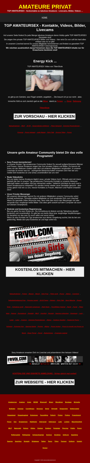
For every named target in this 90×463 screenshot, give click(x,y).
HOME (44, 18)
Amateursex (12, 402)
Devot (40, 333)
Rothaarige (26, 435)
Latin (60, 422)
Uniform (72, 441)
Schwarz (9, 326)
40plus (47, 326)
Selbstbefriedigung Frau (17, 300)
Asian (29, 402)
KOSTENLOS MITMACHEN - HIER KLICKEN (45, 271)
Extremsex (34, 415)
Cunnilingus (30, 409)
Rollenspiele (15, 435)
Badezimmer (48, 333)
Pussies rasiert (32, 300)
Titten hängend (56, 126)
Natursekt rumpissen (32, 307)
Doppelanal (11, 415)
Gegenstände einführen (40, 126)
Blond (38, 294)
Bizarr (51, 402)
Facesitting (44, 415)
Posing (40, 326)
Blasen (31, 294)
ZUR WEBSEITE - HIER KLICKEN (44, 382)
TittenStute (44, 108)
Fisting (67, 415)
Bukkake (12, 409)
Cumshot (76, 294)
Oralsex (40, 428)
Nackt (69, 307)
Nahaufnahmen (14, 126)
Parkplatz (56, 428)
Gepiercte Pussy (73, 320)
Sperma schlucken (62, 313)
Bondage (68, 402)
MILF (23, 126)
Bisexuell (43, 402)
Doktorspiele (74, 409)
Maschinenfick (77, 422)
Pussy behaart (30, 132)
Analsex (24, 320)
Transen (63, 441)
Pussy (69, 132)
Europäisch (22, 313)
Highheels (33, 422)
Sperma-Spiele (31, 326)
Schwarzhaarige (38, 435)
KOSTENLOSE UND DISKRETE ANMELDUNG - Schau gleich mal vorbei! (44, 374)
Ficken (60, 101)
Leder (12, 320)
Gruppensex (23, 422)
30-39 (29, 126)
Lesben (66, 422)
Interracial (42, 422)
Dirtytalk (54, 409)
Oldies (33, 428)
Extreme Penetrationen (71, 126)
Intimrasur (52, 422)
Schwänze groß (17, 307)
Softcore (66, 435)
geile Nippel (41, 132)
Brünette (77, 402)
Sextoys (49, 435)
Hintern (52, 300)
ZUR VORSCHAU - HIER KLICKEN (44, 116)
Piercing (65, 428)
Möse (45, 101)
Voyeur (45, 448)
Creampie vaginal (61, 333)
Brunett (51, 313)
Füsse (9, 422)
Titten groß (54, 294)
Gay (15, 422)
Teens (50, 441)
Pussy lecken (56, 326)
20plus (68, 294)
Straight (31, 313)
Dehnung (77, 101)
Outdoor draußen (59, 320)
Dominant (74, 313)
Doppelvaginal (23, 415)
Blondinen (59, 402)
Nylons (13, 313)
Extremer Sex (19, 326)
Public (72, 428)
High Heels (45, 307)
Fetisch (53, 415)
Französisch (76, 415)
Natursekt (17, 428)
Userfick (44, 313)
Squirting (18, 441)
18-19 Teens (44, 300)
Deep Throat (32, 333)
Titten (56, 441)
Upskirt (79, 441)
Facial (75, 307)
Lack (81, 313)
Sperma (10, 441)
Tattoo (43, 441)
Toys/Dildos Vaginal (58, 307)
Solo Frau (44, 294)
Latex (17, 320)
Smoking (57, 435)
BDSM (35, 402)
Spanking (74, 435)
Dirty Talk (50, 132)
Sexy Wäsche (70, 300)
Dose (69, 101)
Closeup (20, 132)
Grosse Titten (60, 132)
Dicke (47, 409)
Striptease (35, 441)
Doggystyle (64, 409)
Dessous (40, 409)
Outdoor (48, 428)
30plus (49, 320)
